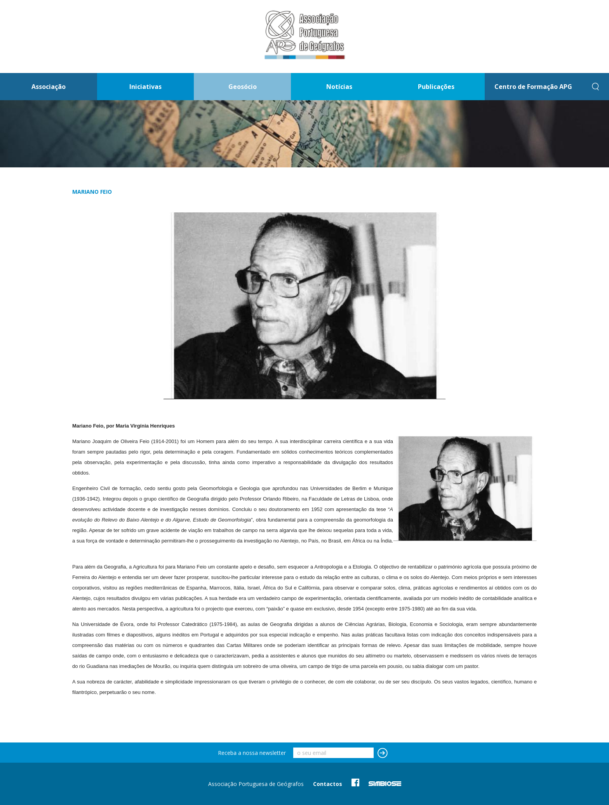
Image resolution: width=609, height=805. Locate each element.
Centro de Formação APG (533, 86)
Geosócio (242, 86)
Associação (48, 86)
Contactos (327, 784)
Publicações (436, 86)
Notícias (339, 86)
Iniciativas (145, 86)
